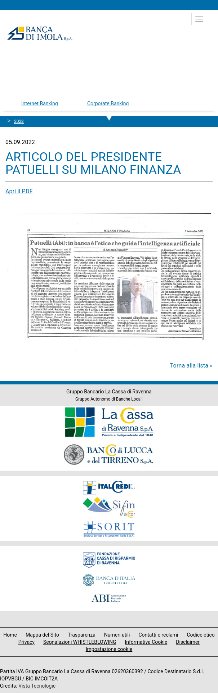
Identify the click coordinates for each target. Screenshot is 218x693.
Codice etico (200, 635)
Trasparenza (81, 635)
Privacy (26, 642)
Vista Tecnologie (36, 686)
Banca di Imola (39, 33)
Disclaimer (188, 642)
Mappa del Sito (42, 635)
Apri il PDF (19, 191)
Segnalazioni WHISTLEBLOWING (79, 642)
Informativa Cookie (146, 642)
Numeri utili (117, 635)
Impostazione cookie (109, 649)
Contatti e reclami (158, 635)
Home (10, 635)
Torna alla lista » (191, 365)
